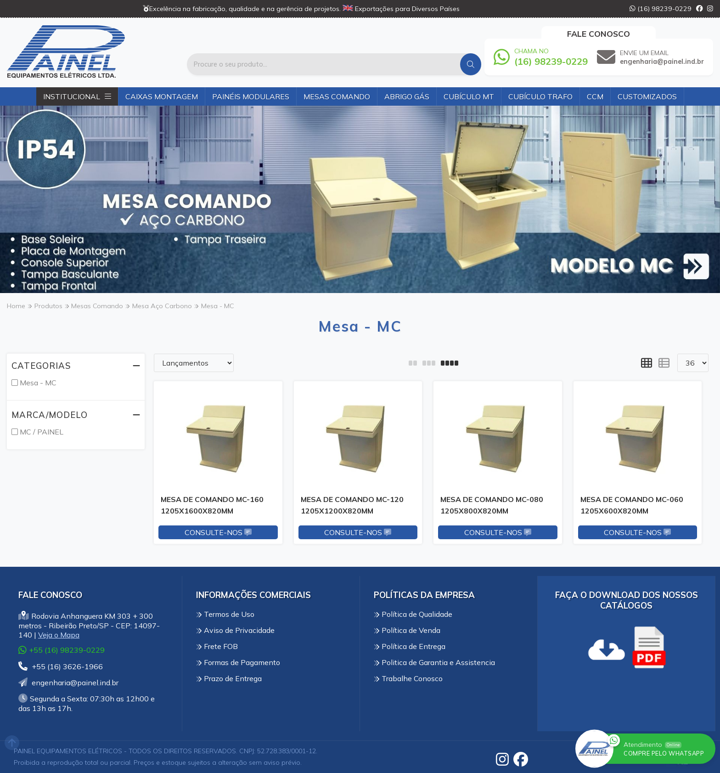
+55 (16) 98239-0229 (61, 649)
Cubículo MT (469, 96)
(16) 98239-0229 (661, 9)
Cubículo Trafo (540, 96)
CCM (595, 96)
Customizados (647, 96)
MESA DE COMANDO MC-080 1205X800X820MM (491, 505)
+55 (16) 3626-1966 (60, 666)
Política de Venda (407, 630)
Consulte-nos (218, 532)
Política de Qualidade (413, 614)
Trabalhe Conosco (408, 678)
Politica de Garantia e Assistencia (434, 662)
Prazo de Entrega (229, 678)
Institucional (77, 96)
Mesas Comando (337, 96)
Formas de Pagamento (238, 662)
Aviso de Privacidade (235, 630)
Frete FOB (217, 646)
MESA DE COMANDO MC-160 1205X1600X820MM (212, 505)
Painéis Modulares (250, 96)
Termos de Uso (225, 614)
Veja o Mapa (58, 634)
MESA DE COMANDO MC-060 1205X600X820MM (631, 505)
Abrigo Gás (406, 96)
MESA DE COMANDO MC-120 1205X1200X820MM (352, 505)
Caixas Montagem (161, 96)
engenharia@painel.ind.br (68, 682)
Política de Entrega (409, 646)
